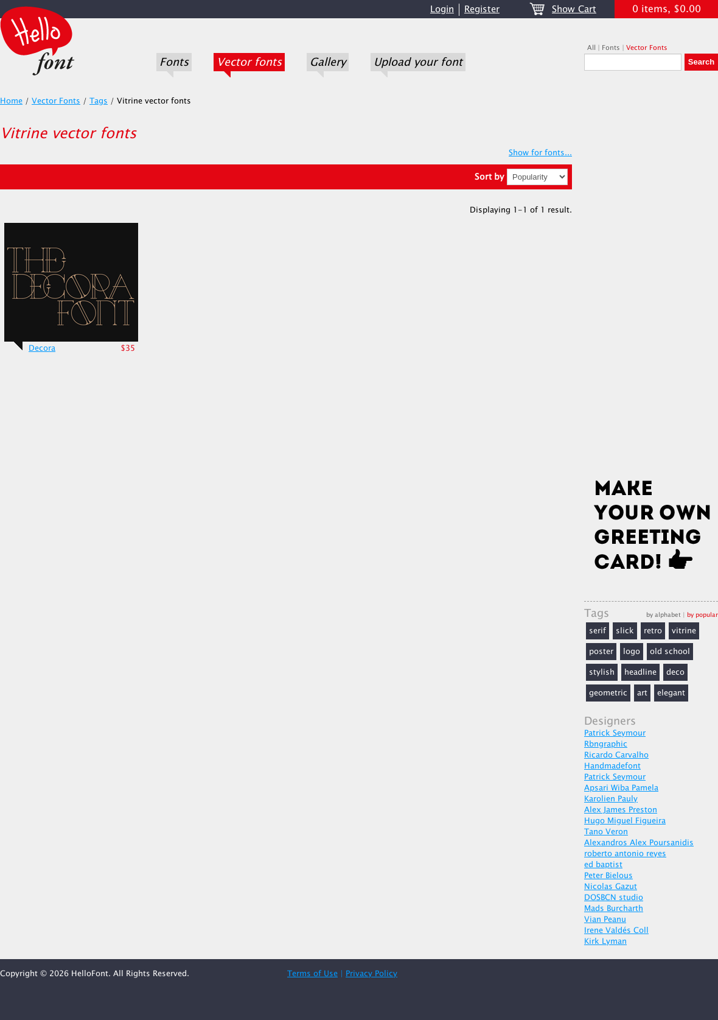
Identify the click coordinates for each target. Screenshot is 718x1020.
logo (631, 651)
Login (442, 9)
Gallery (328, 62)
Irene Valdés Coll (616, 930)
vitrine (684, 631)
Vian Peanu (605, 919)
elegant (671, 693)
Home (11, 101)
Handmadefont (612, 766)
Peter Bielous (608, 876)
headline (640, 672)
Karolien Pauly (611, 799)
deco (675, 672)
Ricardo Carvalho (616, 755)
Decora (42, 348)
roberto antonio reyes (625, 854)
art (642, 693)
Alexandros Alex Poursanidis (639, 843)
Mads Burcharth (613, 908)
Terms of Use (312, 974)
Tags (98, 101)
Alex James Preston (620, 810)
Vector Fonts (646, 48)
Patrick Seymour (615, 733)
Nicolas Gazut (610, 887)
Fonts (174, 62)
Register (482, 9)
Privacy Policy (371, 974)
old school (670, 651)
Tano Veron (606, 832)
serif (597, 631)
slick (625, 631)
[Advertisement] (651, 278)
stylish (602, 672)
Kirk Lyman (605, 941)
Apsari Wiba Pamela (621, 788)
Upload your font (418, 62)
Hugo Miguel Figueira (625, 821)
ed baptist (603, 865)
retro (653, 631)
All (591, 48)
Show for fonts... (540, 153)
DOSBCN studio (613, 898)
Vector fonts (249, 62)
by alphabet (663, 614)
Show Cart (574, 9)
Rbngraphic (605, 744)
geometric (608, 693)
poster (601, 651)
